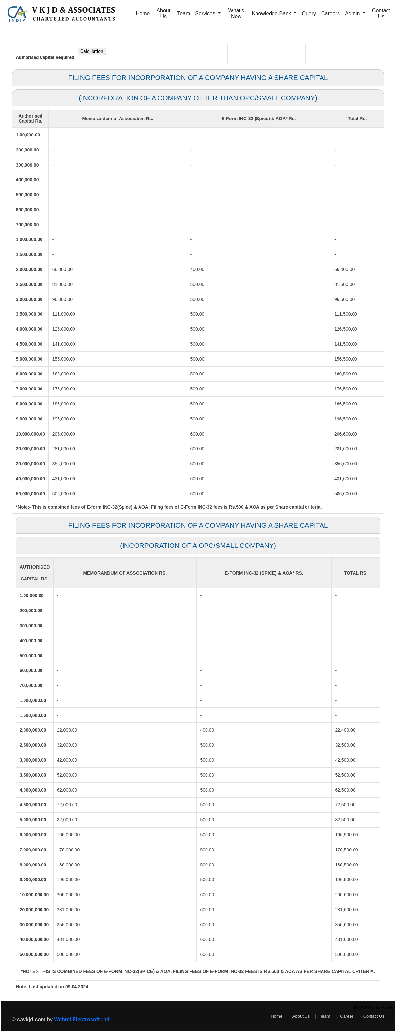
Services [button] (206, 13)
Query (309, 13)
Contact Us (381, 13)
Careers (330, 13)
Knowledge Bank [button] (272, 13)
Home (143, 13)
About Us (163, 13)
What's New (236, 13)
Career (346, 1016)
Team (183, 13)
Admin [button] (353, 13)
